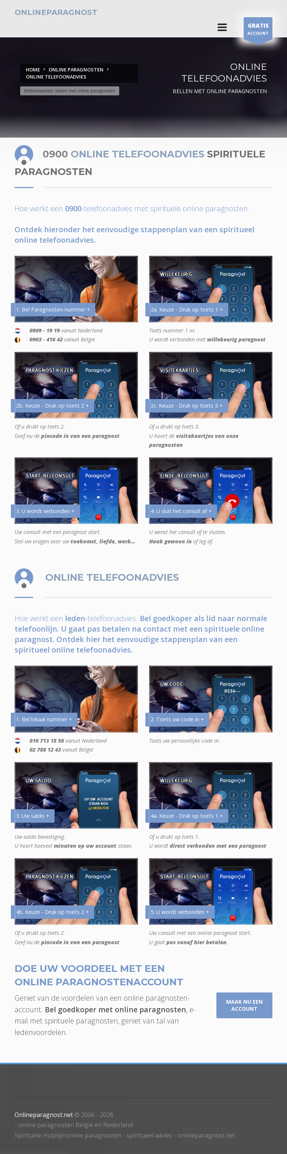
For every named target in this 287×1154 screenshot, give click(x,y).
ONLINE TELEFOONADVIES (56, 76)
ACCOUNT (258, 30)
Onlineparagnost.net (44, 1115)
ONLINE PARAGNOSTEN (76, 69)
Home (33, 69)
